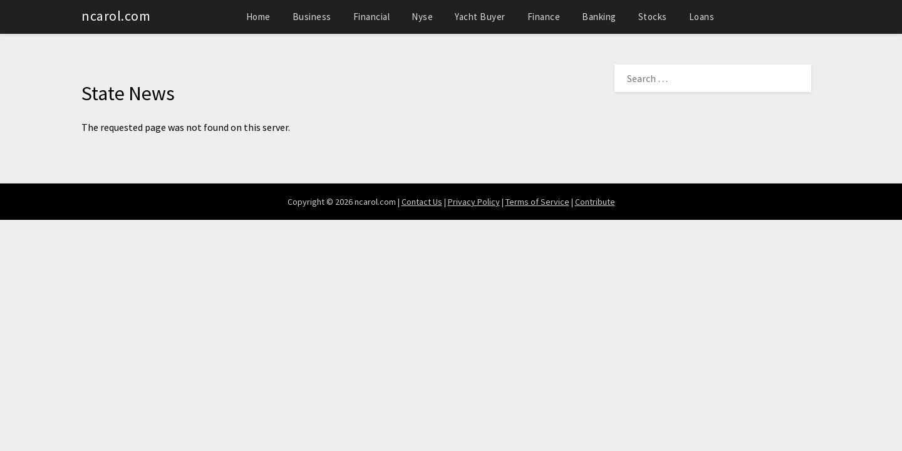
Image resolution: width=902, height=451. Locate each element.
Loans (702, 17)
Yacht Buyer (480, 17)
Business (312, 17)
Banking (599, 17)
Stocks (652, 17)
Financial (371, 17)
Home (258, 17)
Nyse (422, 17)
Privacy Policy (474, 201)
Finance (544, 17)
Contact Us (422, 201)
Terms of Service (537, 201)
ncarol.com (115, 15)
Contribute (595, 201)
